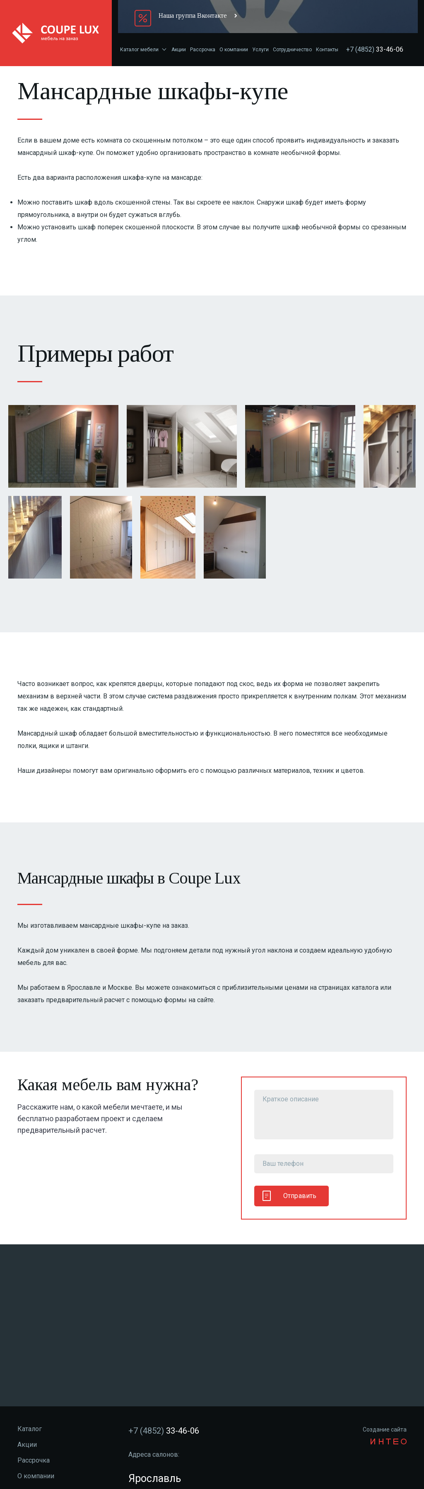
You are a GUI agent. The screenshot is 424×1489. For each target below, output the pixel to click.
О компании (233, 49)
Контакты (327, 49)
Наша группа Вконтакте (193, 15)
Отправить (289, 1196)
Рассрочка (202, 49)
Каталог (29, 1429)
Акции (178, 49)
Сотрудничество (292, 49)
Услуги (260, 49)
